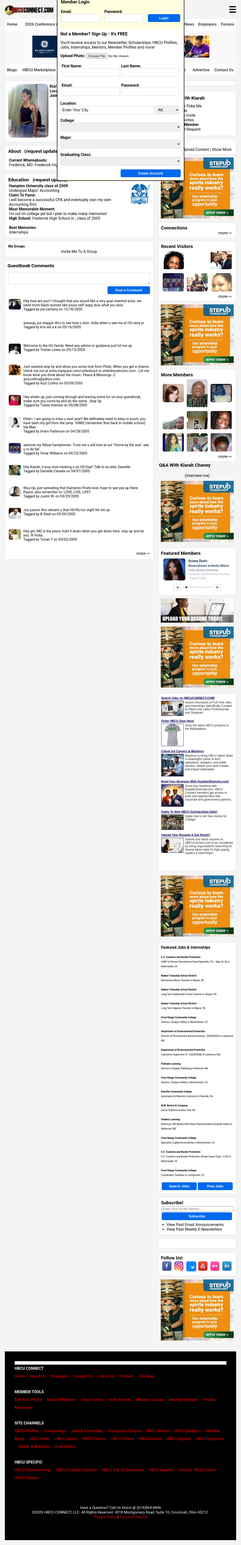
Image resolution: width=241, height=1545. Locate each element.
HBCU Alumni (158, 1431)
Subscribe (197, 1216)
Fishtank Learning (170, 1063)
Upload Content (195, 149)
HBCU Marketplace (39, 70)
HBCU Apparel (178, 1438)
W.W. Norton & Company (174, 1105)
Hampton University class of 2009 (38, 186)
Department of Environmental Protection (183, 1031)
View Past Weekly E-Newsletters (194, 1229)
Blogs (12, 70)
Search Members (61, 1399)
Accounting (49, 190)
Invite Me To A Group (79, 251)
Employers (207, 24)
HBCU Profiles (27, 1431)
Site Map (146, 1376)
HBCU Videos (122, 1438)
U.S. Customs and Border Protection (180, 957)
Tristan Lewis (50, 350)
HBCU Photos (94, 1438)
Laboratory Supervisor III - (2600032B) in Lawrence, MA (190, 1054)
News (189, 24)
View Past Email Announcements (195, 1224)
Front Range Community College (178, 1017)
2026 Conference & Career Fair (52, 24)
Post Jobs (215, 1186)
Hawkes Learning (170, 1119)
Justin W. (47, 496)
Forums (227, 24)
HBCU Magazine (210, 1438)
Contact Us (223, 70)
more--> (225, 233)
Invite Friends (119, 1399)
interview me (197, 475)
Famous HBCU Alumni (197, 1470)
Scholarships (55, 1431)
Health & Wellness (34, 1446)
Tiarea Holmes (51, 405)
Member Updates (183, 1399)
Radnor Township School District (178, 975)
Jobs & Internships (87, 1431)
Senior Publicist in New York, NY (178, 1110)
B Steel (45, 514)
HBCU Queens (27, 1477)
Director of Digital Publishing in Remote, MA (184, 1068)
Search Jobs (179, 1186)
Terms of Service (133, 1517)
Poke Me (194, 106)
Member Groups (150, 1399)
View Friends (92, 1399)
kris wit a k (48, 327)
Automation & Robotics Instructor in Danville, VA (187, 1096)
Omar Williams (51, 453)
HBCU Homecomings (33, 1470)
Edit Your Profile (28, 1399)
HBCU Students (187, 1431)
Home (12, 24)
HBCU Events (150, 1438)
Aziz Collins (49, 383)
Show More (222, 149)
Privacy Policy (105, 1517)
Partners (126, 1376)
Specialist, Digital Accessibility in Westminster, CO (188, 1142)
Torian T (46, 539)
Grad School (65, 1446)
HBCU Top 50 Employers (123, 1470)
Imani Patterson (52, 431)
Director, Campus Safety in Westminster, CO (184, 1022)
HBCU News (39, 1438)
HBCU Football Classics (76, 1470)
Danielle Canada (52, 471)
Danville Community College (176, 1091)
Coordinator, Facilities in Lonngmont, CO (182, 1175)
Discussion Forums (124, 1431)
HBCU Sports (66, 1438)
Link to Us (106, 1376)
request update (42, 151)
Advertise (201, 70)
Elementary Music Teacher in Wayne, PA (182, 980)
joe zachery (49, 309)
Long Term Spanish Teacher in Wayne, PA (183, 1008)
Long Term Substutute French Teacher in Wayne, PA (188, 994)
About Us (38, 1376)
